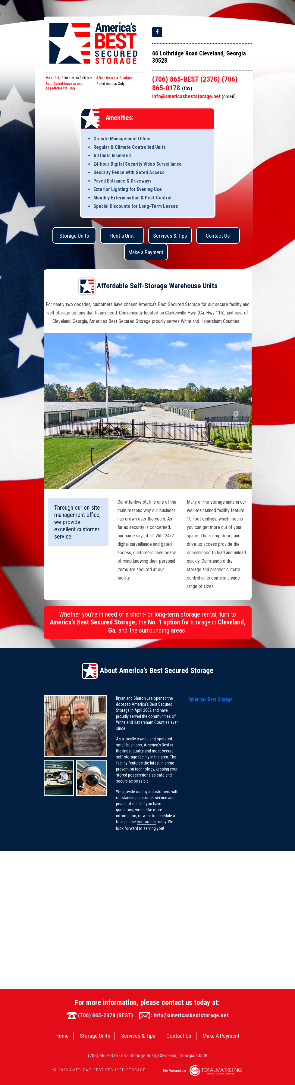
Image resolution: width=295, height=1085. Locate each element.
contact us (146, 822)
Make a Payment (146, 253)
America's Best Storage (210, 699)
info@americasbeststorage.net (194, 97)
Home (56, 1035)
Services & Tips (170, 236)
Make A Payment (226, 1035)
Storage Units (74, 236)
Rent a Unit (122, 236)
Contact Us (218, 236)
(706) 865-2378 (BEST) (98, 1014)
